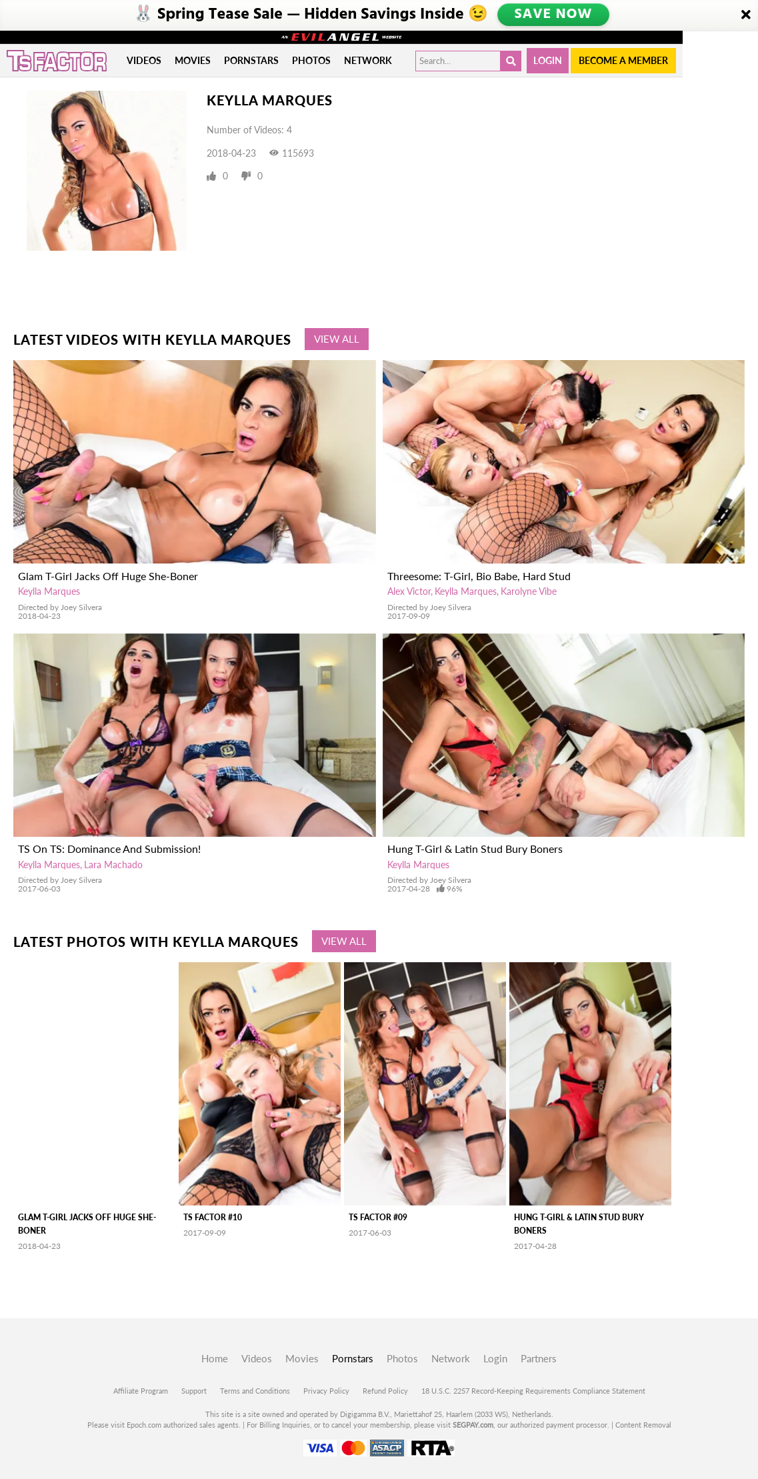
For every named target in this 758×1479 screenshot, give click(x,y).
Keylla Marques (49, 591)
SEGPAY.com (473, 1424)
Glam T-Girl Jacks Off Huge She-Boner (108, 575)
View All (336, 339)
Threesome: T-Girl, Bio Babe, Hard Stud (479, 575)
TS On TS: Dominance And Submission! (109, 848)
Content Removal (643, 1424)
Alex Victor (409, 591)
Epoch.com (144, 1424)
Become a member (623, 60)
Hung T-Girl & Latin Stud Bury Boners (475, 848)
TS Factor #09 (378, 1217)
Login (547, 60)
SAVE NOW (554, 14)
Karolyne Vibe (529, 591)
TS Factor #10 (212, 1217)
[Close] (746, 15)
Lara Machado (113, 864)
